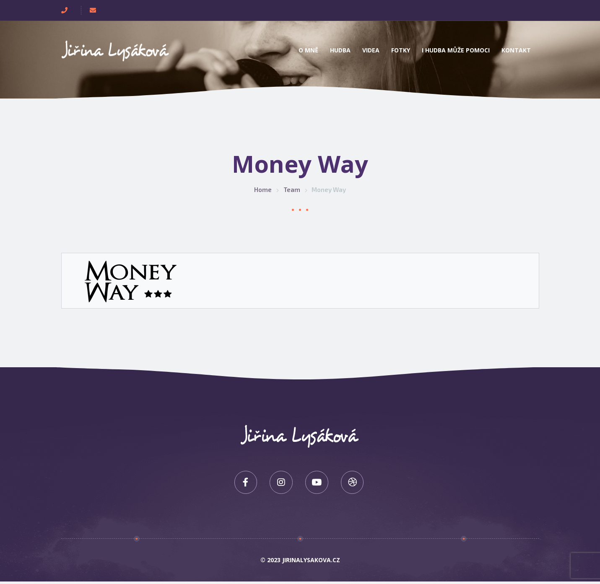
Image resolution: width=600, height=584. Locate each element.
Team (291, 189)
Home (263, 189)
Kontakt (516, 50)
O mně (308, 50)
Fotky (400, 50)
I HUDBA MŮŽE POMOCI (456, 50)
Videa (370, 50)
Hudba (340, 50)
